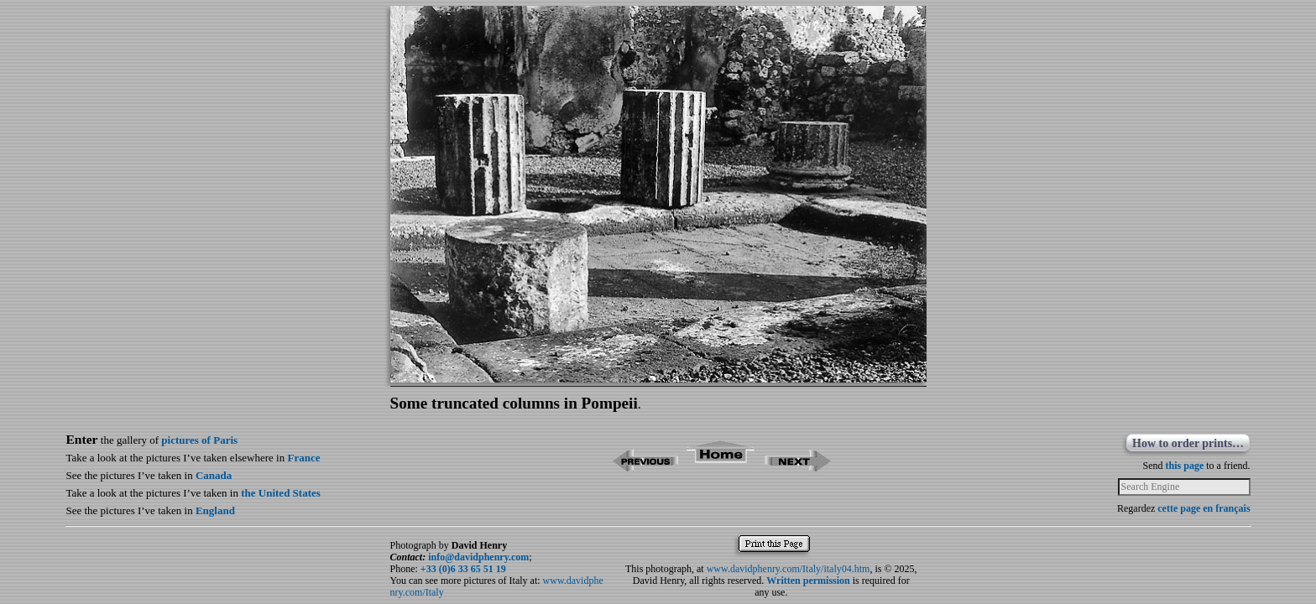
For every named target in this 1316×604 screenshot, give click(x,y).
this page (1185, 465)
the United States (281, 493)
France (303, 457)
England (215, 510)
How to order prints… (1188, 443)
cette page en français (1203, 508)
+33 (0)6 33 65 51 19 (463, 569)
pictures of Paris (199, 440)
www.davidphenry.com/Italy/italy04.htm (788, 569)
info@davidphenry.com (478, 557)
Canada (214, 475)
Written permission (807, 580)
